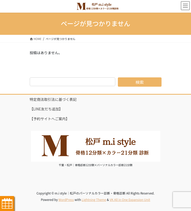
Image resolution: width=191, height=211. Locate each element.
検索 (139, 82)
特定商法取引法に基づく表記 (53, 99)
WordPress (66, 199)
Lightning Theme (94, 199)
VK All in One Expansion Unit (130, 199)
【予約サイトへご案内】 (50, 118)
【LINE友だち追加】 (46, 108)
